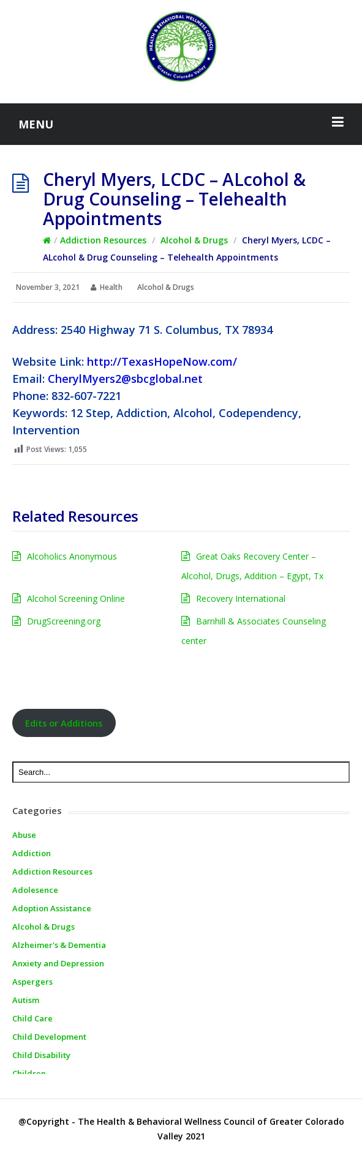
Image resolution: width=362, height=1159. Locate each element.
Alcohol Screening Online (76, 598)
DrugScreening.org (63, 621)
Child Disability (41, 1055)
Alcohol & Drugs (194, 240)
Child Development (49, 1036)
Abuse (24, 834)
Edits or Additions (63, 723)
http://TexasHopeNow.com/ (162, 361)
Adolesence (35, 889)
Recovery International (240, 598)
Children (29, 1073)
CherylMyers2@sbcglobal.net (125, 378)
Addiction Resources (103, 240)
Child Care (32, 1018)
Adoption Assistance (51, 908)
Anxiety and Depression (58, 963)
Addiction (31, 853)
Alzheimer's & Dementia (59, 944)
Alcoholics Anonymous (72, 556)
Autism (25, 999)
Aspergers (32, 981)
